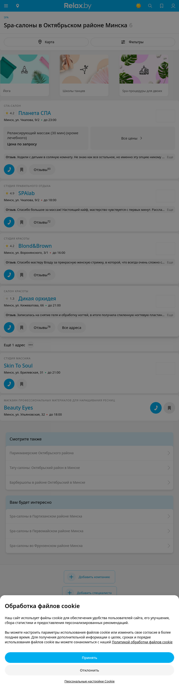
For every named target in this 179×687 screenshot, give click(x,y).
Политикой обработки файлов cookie (142, 642)
